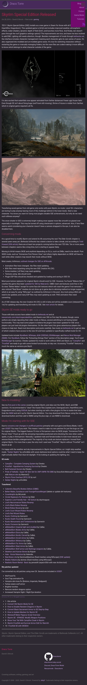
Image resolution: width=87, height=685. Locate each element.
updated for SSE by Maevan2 (36, 284)
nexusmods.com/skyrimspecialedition (17, 317)
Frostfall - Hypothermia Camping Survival (21, 466)
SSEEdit (24, 410)
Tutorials (80, 19)
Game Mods (79, 15)
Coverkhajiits (10, 494)
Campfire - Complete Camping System (20, 464)
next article (50, 305)
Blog (79, 4)
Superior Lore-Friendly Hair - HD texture (20, 500)
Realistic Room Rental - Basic (17, 562)
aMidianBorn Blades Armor (16, 530)
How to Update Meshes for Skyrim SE (22, 612)
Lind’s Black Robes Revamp (16, 505)
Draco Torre (17, 3)
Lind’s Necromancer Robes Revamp (19, 502)
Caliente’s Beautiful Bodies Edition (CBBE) (22, 489)
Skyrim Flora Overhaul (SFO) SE (17, 477)
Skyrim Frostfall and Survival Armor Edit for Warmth (28, 623)
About (81, 7)
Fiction (81, 11)
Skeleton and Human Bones (16, 552)
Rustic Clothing (11, 516)
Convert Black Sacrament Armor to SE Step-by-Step (27, 609)
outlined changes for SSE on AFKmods (36, 261)
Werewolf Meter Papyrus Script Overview (23, 615)
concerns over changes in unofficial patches (25, 426)
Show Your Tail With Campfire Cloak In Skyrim (25, 620)
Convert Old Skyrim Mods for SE (20, 604)
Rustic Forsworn (11, 524)
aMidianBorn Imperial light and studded (21, 527)
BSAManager (54, 335)
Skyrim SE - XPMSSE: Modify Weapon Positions (26, 618)
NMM (11, 413)
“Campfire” (76, 341)
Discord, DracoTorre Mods (54, 665)
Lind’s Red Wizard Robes (15, 513)
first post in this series (17, 405)
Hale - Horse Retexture (14, 554)
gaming (36, 19)
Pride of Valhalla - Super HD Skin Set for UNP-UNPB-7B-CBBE (29, 472)
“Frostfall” (6, 343)
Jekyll (43, 680)
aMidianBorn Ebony (13, 532)
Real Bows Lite (11, 557)
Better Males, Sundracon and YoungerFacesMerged (25, 492)
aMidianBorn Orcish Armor (15, 538)
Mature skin (13, 474)
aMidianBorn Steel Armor (15, 546)
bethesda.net (79, 36)
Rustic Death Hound (13, 519)
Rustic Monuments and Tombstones (19, 522)
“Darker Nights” (13, 452)
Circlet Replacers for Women (16, 497)
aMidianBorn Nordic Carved (16, 535)
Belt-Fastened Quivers (14, 469)
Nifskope (32, 335)
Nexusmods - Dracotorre (53, 668)
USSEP (7, 428)
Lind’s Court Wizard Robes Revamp (19, 511)
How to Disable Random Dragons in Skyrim (24, 607)
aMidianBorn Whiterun (14, 541)
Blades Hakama (11, 560)
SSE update (64, 557)
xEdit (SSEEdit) (42, 335)
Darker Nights (10, 480)
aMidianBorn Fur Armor (14, 543)
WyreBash (24, 335)
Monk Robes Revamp (13, 508)
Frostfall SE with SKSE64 (18, 626)
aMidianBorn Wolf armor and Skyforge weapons (24, 549)
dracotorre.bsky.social (52, 662)
